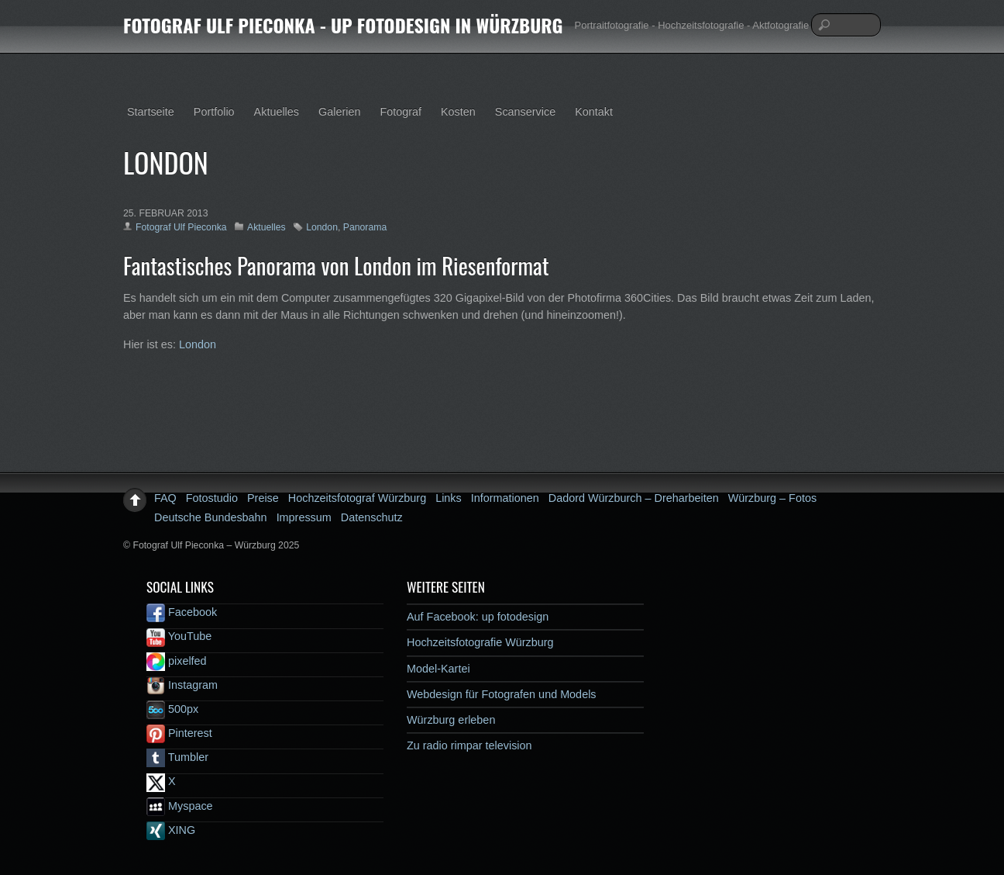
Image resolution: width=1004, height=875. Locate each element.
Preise (263, 498)
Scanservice (525, 111)
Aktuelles (276, 111)
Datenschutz (372, 517)
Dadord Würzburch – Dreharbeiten (633, 498)
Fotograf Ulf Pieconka (181, 227)
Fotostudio (212, 498)
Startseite (150, 111)
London (322, 227)
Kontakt (594, 111)
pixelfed (176, 661)
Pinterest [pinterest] (179, 733)
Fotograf (400, 111)
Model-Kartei (438, 668)
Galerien (339, 111)
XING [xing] (170, 830)
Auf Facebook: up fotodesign (477, 616)
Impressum (304, 517)
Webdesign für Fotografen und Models (502, 694)
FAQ (165, 498)
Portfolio (214, 111)
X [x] (161, 781)
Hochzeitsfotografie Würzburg (480, 642)
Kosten (458, 111)
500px (172, 709)
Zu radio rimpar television (469, 745)
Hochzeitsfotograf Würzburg (357, 498)
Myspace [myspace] (179, 806)
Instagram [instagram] (182, 685)
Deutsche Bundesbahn (210, 517)
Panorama (365, 227)
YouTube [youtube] (178, 636)
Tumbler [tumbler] (177, 757)
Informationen (505, 498)
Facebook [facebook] (181, 612)
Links (448, 498)
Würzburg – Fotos (772, 498)
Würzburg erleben (451, 720)
